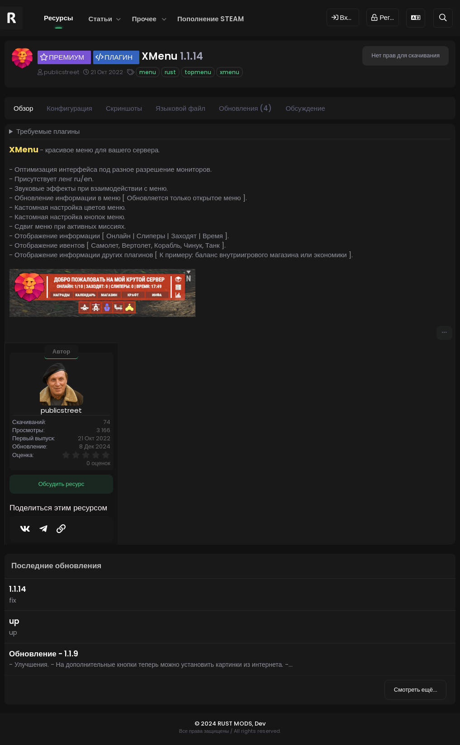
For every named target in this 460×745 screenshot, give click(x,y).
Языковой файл (180, 108)
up (14, 621)
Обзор (23, 108)
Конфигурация (69, 108)
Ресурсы (58, 18)
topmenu (198, 72)
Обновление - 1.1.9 (43, 653)
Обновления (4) (245, 108)
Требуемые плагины (48, 131)
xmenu (229, 72)
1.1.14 (17, 589)
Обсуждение (305, 108)
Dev (260, 723)
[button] (118, 18)
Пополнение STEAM (210, 19)
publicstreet (61, 72)
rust (170, 72)
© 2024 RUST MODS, (224, 723)
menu (147, 72)
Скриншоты (124, 108)
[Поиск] (443, 18)
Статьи (100, 19)
